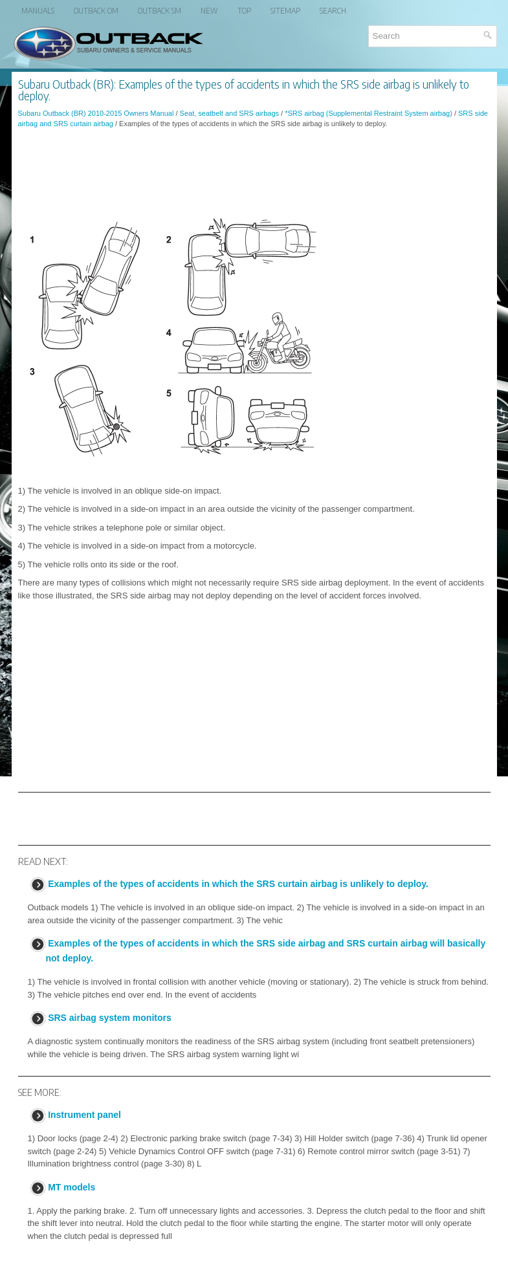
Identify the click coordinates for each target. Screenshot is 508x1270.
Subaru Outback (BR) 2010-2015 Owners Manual (96, 113)
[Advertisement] (254, 174)
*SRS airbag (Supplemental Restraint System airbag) (368, 113)
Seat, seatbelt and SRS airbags (229, 113)
